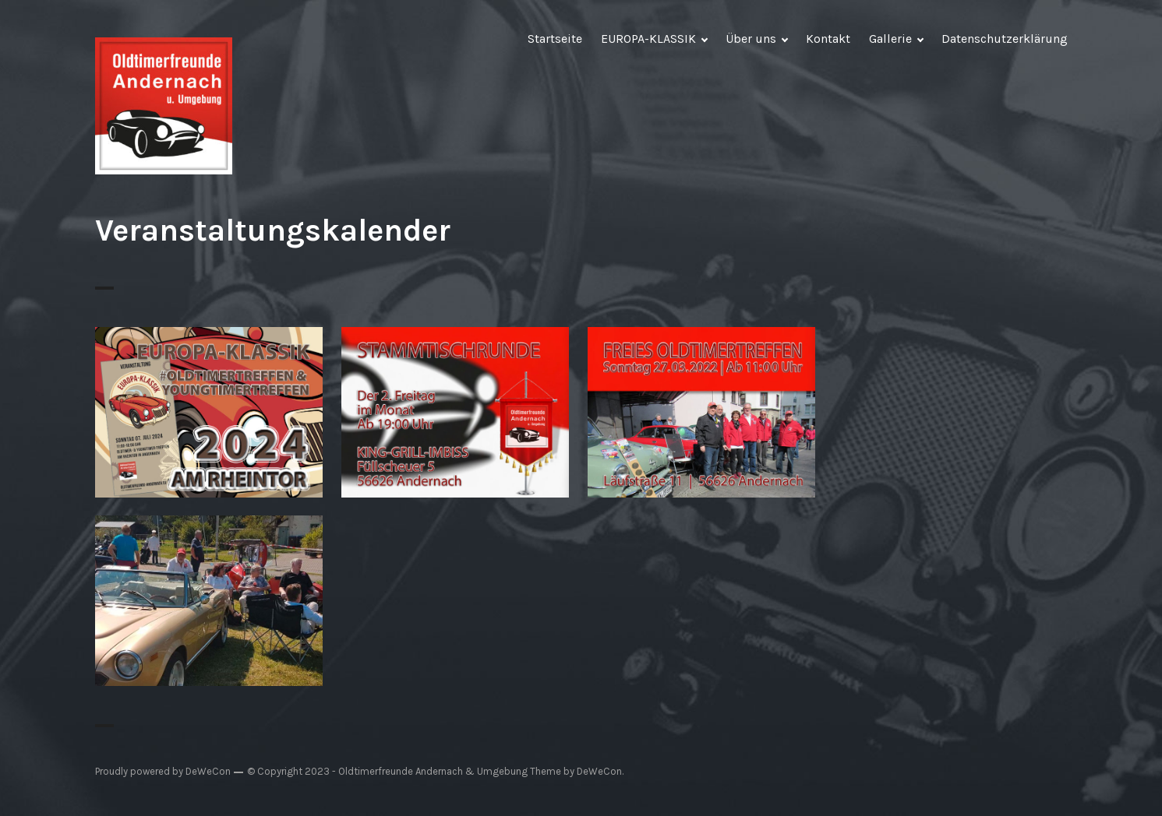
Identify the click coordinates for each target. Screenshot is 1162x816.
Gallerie (890, 38)
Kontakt (828, 38)
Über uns (751, 38)
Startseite (555, 38)
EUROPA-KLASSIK (648, 38)
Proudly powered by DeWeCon (163, 771)
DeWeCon (599, 771)
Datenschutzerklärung (1004, 38)
